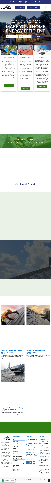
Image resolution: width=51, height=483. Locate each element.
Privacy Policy (43, 479)
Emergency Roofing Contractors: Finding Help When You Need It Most (12, 408)
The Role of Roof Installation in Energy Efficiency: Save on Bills (11, 351)
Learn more (9, 86)
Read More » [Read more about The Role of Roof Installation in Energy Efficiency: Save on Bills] (3, 358)
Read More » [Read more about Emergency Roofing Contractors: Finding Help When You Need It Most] (3, 415)
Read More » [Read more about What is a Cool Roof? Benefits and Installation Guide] (28, 358)
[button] (46, 7)
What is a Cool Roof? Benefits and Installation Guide (35, 351)
